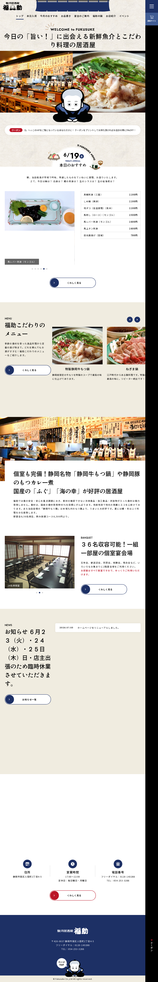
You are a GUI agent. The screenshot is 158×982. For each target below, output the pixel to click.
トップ (20, 16)
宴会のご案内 (81, 16)
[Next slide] (137, 319)
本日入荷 (32, 16)
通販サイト (151, 21)
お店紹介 (111, 16)
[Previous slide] (130, 319)
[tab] (32, 269)
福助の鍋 (98, 16)
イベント (124, 16)
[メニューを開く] (151, 6)
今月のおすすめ (49, 16)
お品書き (66, 16)
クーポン (151, 947)
